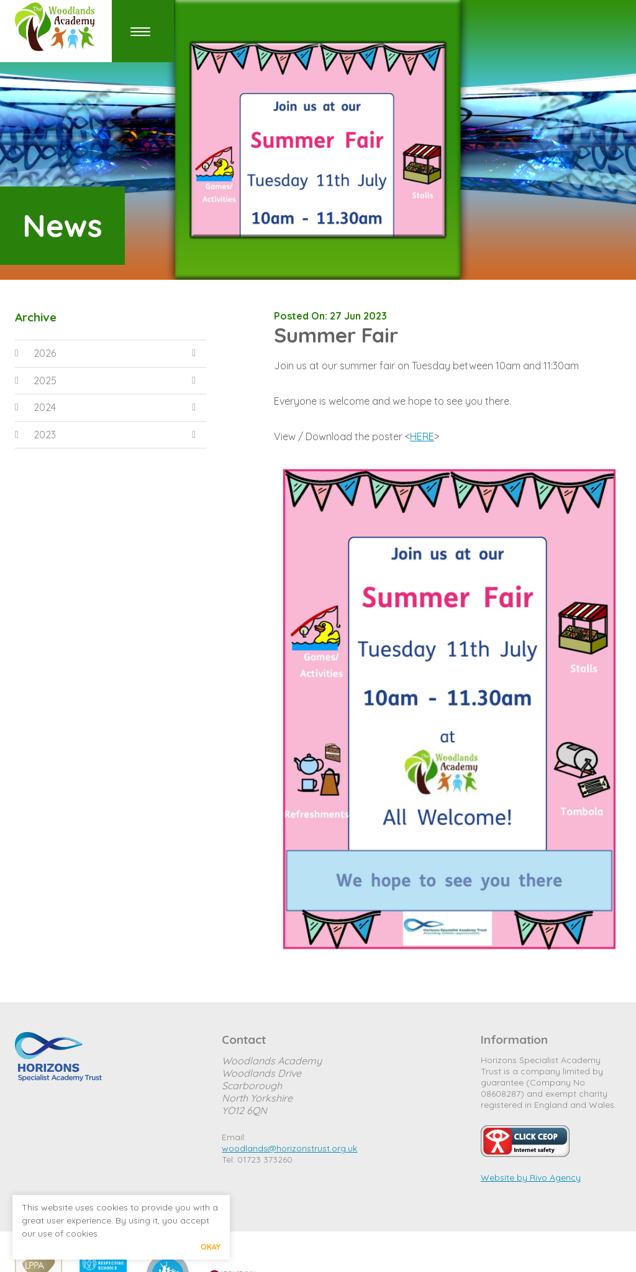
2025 (36, 380)
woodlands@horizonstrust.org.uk (289, 1148)
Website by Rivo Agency (531, 1177)
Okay (210, 1246)
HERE (422, 436)
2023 (35, 434)
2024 (35, 407)
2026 (35, 353)
